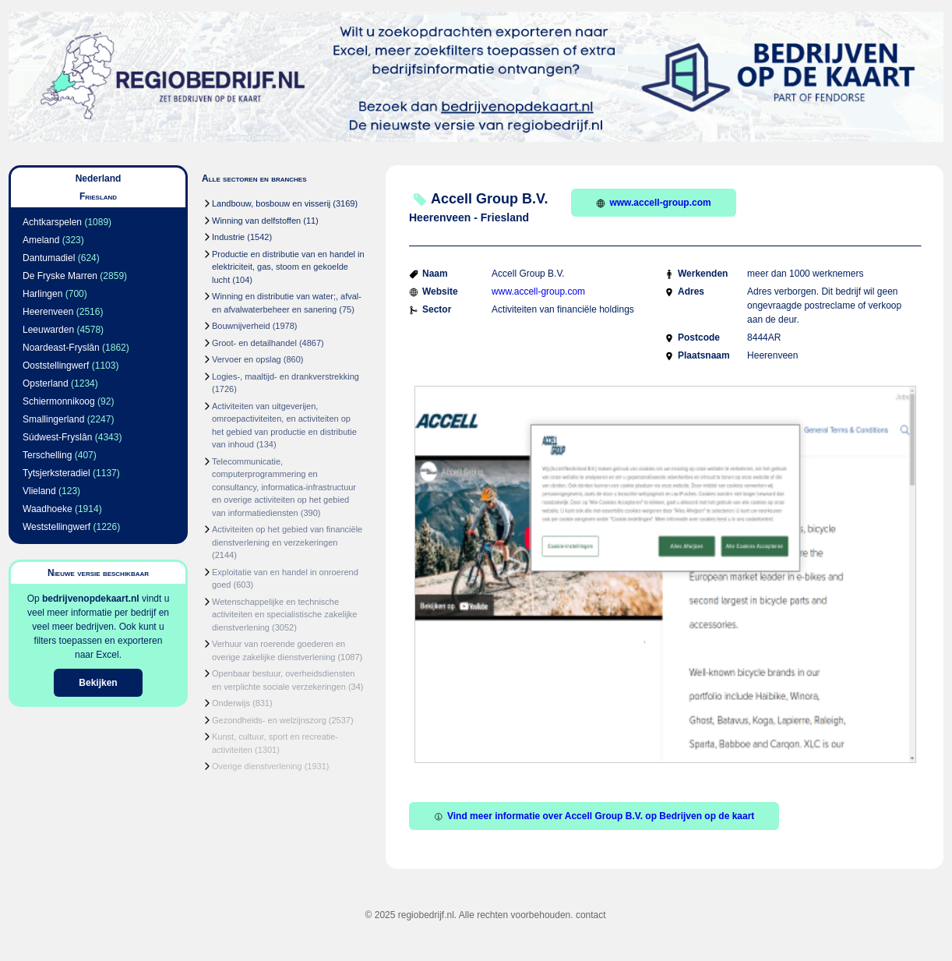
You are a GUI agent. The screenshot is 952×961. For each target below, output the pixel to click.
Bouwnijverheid (241, 325)
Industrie (228, 237)
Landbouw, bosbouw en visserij (271, 203)
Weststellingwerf (56, 526)
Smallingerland (53, 419)
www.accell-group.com (653, 202)
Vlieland (39, 491)
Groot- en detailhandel (254, 343)
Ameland (41, 240)
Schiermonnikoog (59, 401)
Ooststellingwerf (56, 365)
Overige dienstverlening (257, 766)
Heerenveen (48, 311)
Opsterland (46, 383)
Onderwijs (231, 703)
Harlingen (42, 293)
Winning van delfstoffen (256, 220)
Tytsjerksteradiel (56, 473)
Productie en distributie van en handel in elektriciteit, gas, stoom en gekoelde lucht (288, 266)
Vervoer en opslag (246, 359)
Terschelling (47, 455)
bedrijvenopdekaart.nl (90, 598)
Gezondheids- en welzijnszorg (269, 720)
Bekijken (98, 682)
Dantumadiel (49, 258)
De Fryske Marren (60, 275)
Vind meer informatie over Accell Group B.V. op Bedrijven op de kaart (594, 816)
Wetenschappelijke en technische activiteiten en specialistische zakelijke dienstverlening (284, 614)
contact (591, 915)
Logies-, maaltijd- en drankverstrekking (285, 376)
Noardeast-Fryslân (61, 347)
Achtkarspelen (52, 222)
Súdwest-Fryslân (57, 437)
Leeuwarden (48, 329)
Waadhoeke (47, 508)
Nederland (99, 178)
